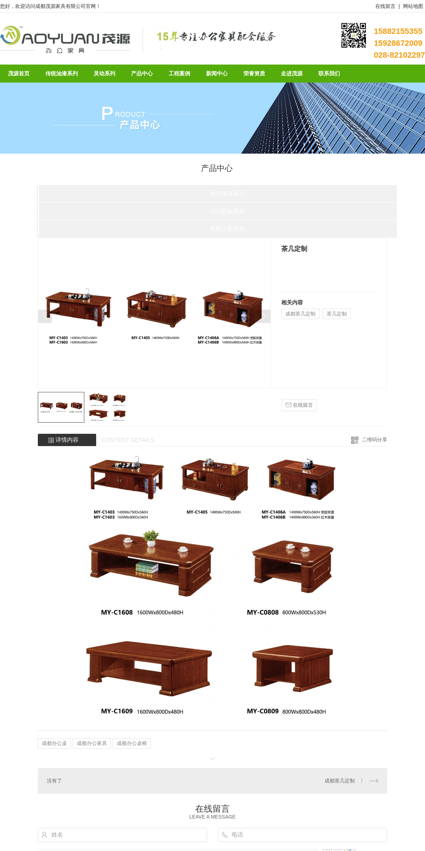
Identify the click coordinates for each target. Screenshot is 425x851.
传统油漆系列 (227, 193)
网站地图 (413, 6)
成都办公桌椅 (132, 743)
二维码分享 (374, 439)
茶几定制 (337, 314)
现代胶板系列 (227, 211)
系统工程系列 (227, 229)
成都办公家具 (92, 743)
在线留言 (385, 6)
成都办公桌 (54, 743)
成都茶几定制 (300, 314)
